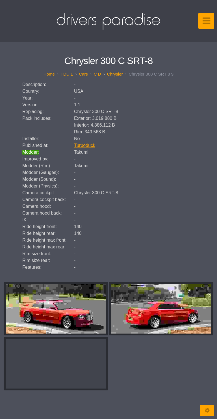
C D (97, 74)
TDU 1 (67, 74)
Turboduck (84, 145)
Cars (83, 74)
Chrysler (115, 74)
